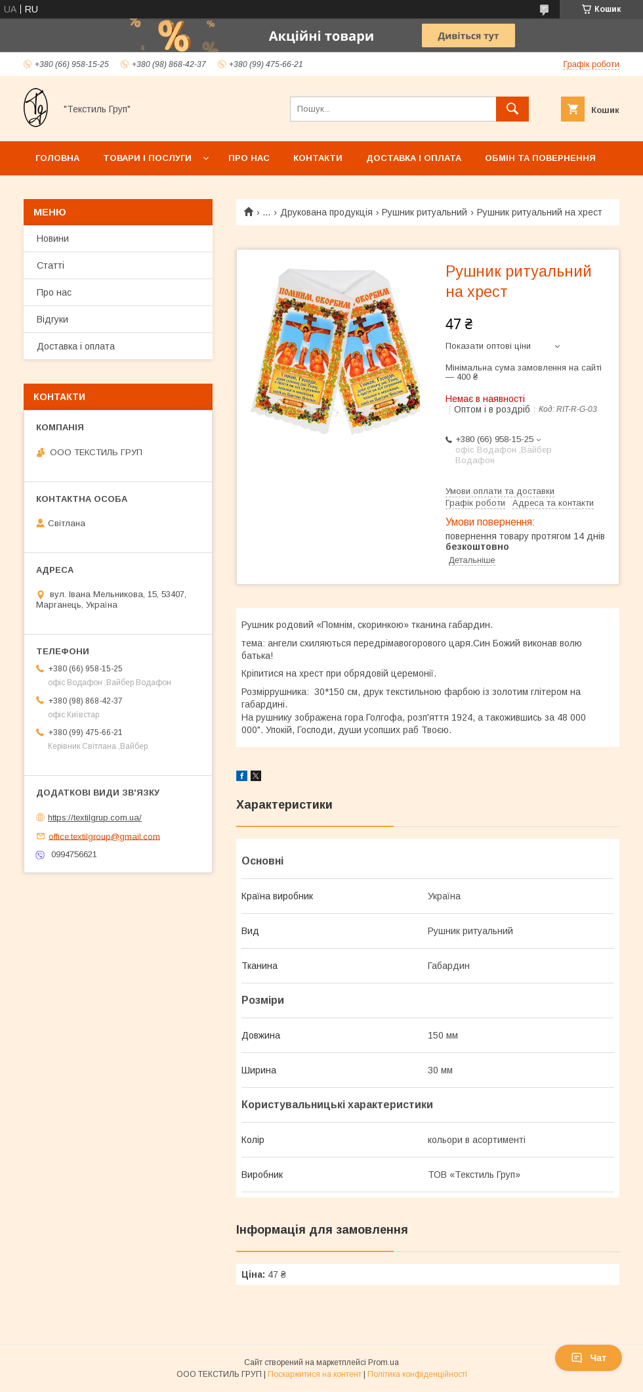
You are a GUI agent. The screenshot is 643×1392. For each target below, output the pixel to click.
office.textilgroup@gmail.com (104, 836)
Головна (57, 158)
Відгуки (52, 319)
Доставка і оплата (413, 158)
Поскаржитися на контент (315, 1374)
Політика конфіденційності (417, 1374)
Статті (50, 265)
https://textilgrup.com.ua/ (95, 817)
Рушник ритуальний (424, 212)
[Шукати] (512, 109)
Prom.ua (383, 1362)
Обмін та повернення (540, 158)
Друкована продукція (326, 212)
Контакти (317, 158)
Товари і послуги (147, 158)
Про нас (249, 158)
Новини (53, 238)
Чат (588, 1358)
